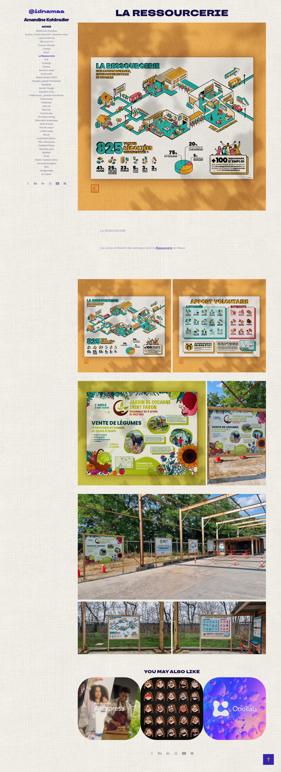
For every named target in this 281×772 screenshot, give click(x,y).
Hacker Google (46, 88)
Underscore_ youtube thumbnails (46, 95)
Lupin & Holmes (46, 38)
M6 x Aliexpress (46, 141)
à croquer (46, 174)
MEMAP (46, 152)
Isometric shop (46, 70)
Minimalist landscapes (46, 120)
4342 (46, 156)
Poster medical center (46, 159)
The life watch (46, 127)
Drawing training (46, 116)
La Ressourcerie (46, 55)
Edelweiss (46, 102)
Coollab (46, 48)
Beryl (46, 52)
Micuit (46, 134)
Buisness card (46, 149)
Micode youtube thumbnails (46, 80)
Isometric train (46, 91)
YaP (46, 59)
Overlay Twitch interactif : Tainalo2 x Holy (46, 34)
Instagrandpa (46, 170)
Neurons (46, 109)
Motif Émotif (46, 123)
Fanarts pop (46, 113)
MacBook (46, 84)
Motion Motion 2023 (46, 77)
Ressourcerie (164, 248)
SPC (46, 166)
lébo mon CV (46, 41)
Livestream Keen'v (46, 138)
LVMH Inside (46, 131)
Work (46, 27)
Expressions (46, 98)
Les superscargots (46, 163)
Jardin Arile (46, 73)
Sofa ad (46, 106)
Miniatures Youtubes (46, 30)
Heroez (46, 66)
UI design (46, 63)
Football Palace (46, 145)
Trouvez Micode (46, 45)
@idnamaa (46, 11)
